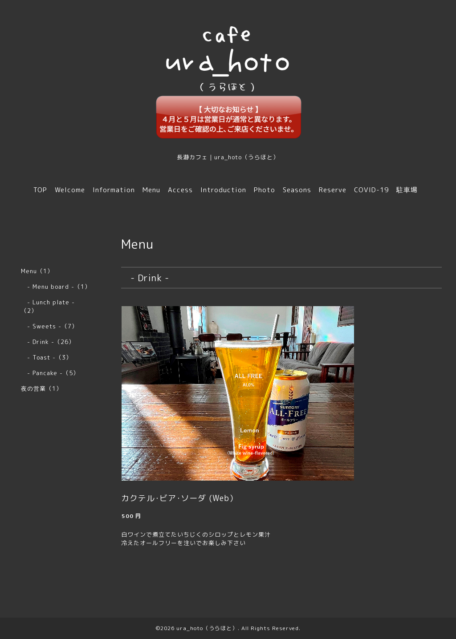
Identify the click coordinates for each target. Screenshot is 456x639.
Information (114, 189)
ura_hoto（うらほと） (207, 628)
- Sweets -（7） (49, 326)
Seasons (297, 189)
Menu (151, 189)
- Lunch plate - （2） (51, 306)
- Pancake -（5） (50, 373)
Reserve (332, 189)
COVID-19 (371, 189)
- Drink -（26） (48, 342)
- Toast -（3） (46, 357)
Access (180, 189)
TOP (40, 189)
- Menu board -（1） (56, 287)
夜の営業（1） (41, 388)
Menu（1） (37, 271)
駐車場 (407, 189)
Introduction (223, 189)
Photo (264, 189)
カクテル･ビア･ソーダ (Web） (179, 498)
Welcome (70, 189)
